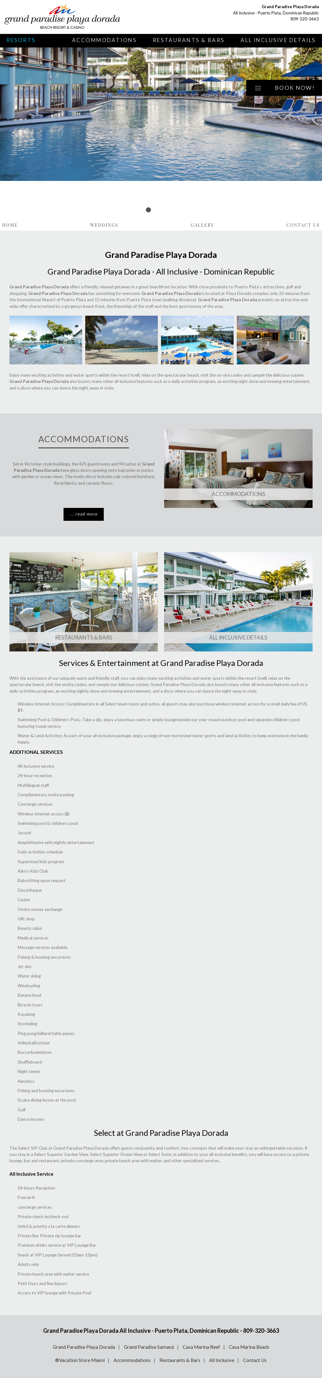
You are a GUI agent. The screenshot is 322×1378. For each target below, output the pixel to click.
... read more (83, 513)
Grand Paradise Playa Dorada (84, 1347)
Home (10, 225)
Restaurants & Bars (189, 40)
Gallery (202, 225)
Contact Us (303, 225)
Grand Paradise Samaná (149, 1347)
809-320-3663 (305, 18)
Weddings (104, 225)
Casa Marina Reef (201, 1347)
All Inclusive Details (278, 40)
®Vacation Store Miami (80, 1360)
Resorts (21, 40)
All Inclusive (221, 1360)
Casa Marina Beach (249, 1347)
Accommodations (104, 40)
